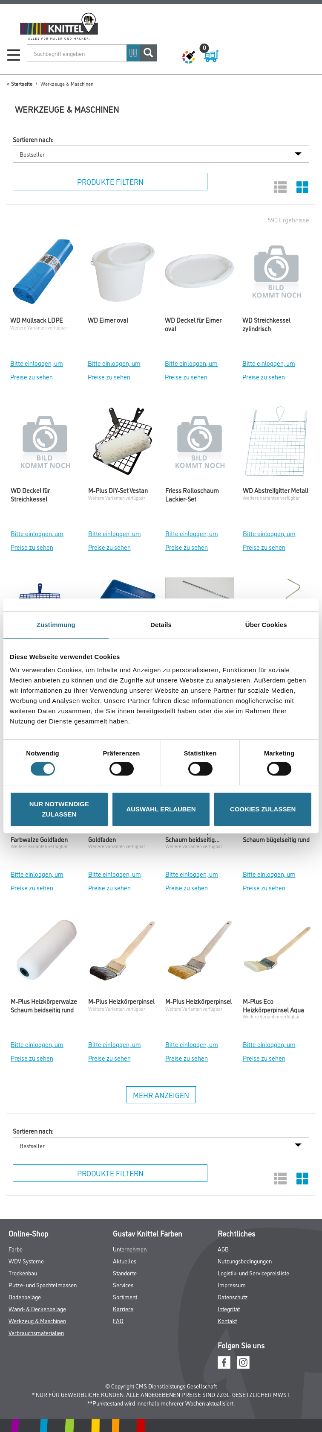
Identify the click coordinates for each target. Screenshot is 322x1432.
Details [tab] (161, 624)
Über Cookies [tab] (266, 624)
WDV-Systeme (26, 1261)
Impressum (232, 1284)
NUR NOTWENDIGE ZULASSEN (59, 809)
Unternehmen (130, 1249)
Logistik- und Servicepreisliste (253, 1273)
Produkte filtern (110, 181)
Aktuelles (124, 1261)
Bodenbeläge (25, 1296)
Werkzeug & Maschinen (37, 1320)
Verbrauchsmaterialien (36, 1332)
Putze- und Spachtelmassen (43, 1284)
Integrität (229, 1308)
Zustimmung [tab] (56, 624)
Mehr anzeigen (161, 1095)
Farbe (16, 1249)
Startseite (21, 83)
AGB (223, 1249)
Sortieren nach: (33, 139)
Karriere (123, 1308)
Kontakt (227, 1320)
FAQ (118, 1320)
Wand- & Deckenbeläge (37, 1308)
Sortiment (125, 1296)
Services (123, 1284)
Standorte (125, 1273)
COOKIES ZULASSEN (263, 809)
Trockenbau (23, 1273)
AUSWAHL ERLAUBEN (161, 809)
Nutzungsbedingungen (245, 1261)
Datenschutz (233, 1296)
